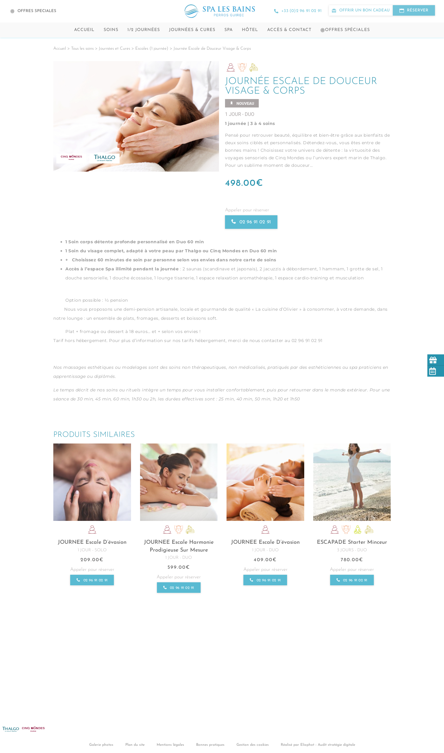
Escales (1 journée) (151, 48)
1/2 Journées (143, 30)
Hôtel (250, 30)
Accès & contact (289, 30)
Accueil (84, 30)
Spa (228, 30)
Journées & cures (192, 30)
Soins (111, 30)
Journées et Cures (114, 48)
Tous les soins (82, 48)
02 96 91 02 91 (251, 222)
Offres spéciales (345, 30)
